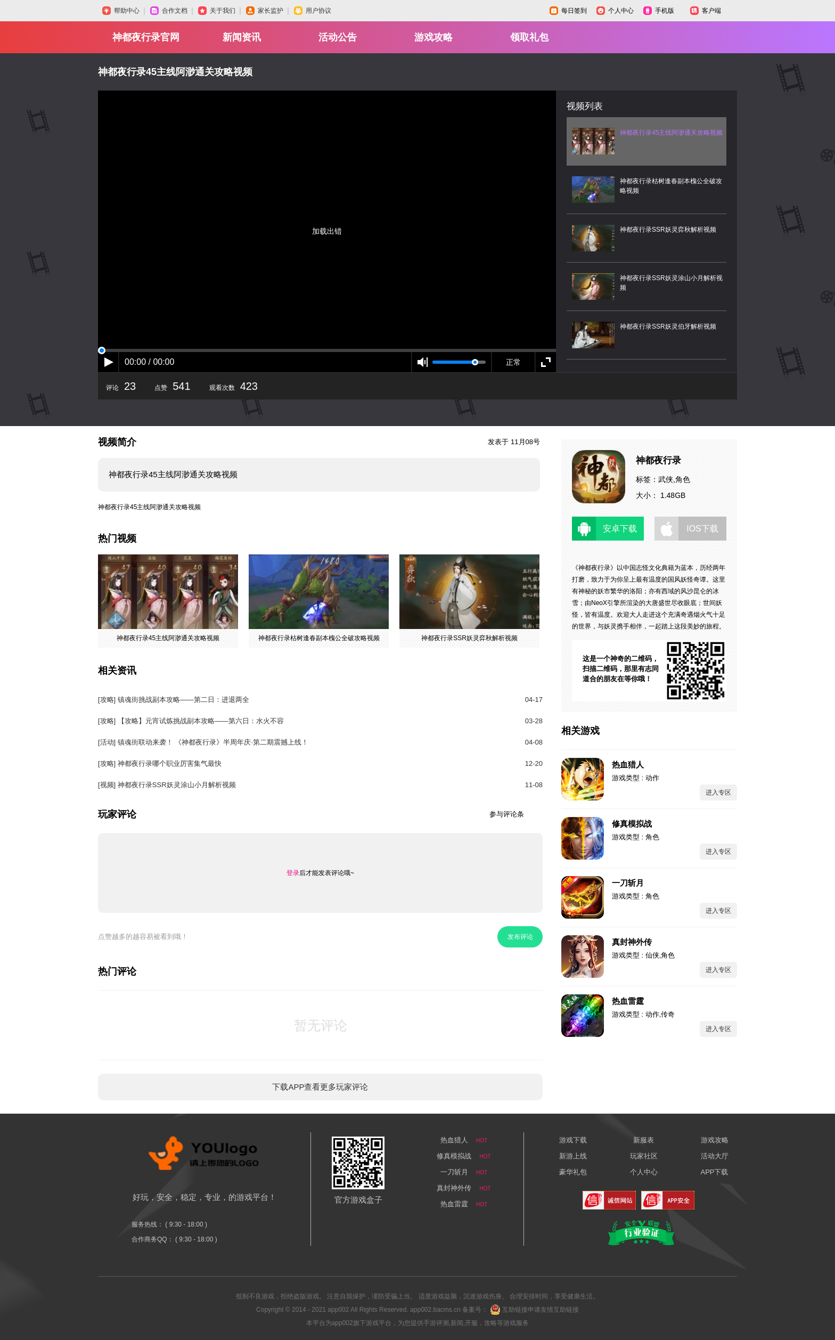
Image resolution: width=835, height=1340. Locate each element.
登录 (292, 873)
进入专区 (718, 792)
